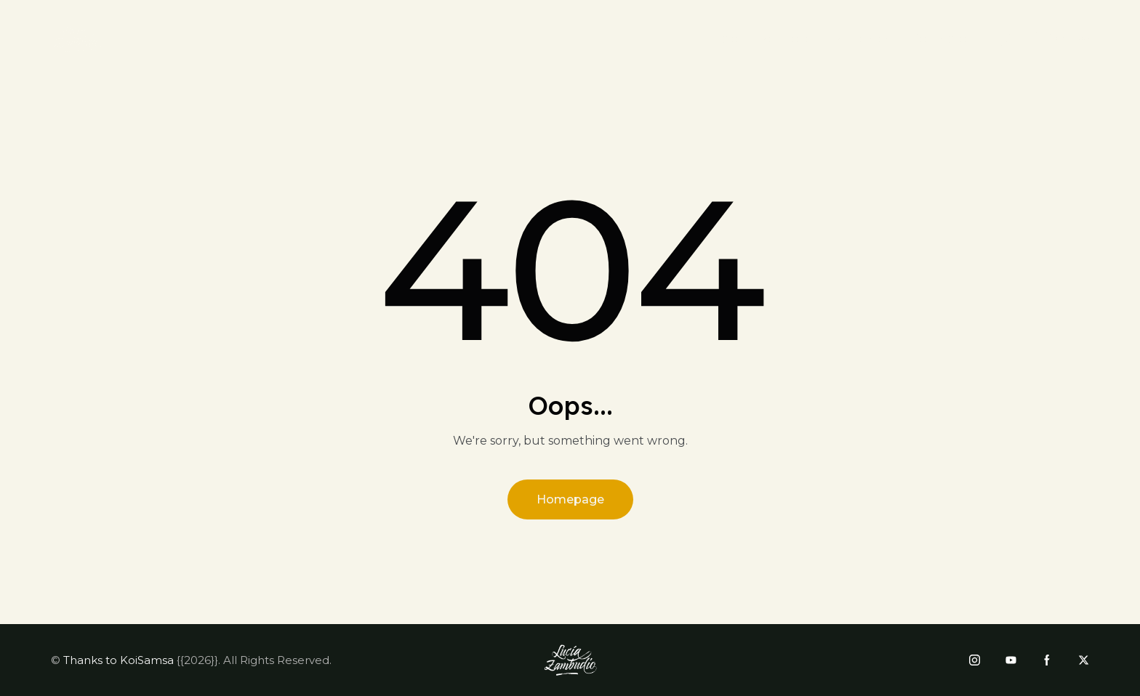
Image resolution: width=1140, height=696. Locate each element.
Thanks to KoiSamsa (118, 660)
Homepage (570, 499)
